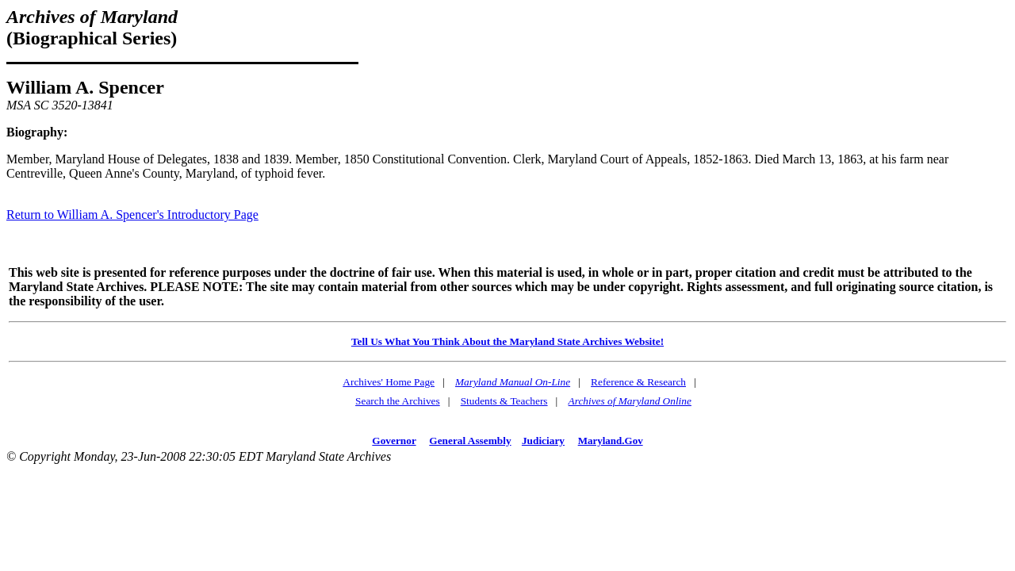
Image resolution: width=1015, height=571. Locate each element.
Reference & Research (638, 382)
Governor (394, 440)
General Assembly (470, 440)
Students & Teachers (504, 401)
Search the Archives (397, 401)
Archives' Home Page (389, 382)
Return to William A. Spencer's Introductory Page (132, 214)
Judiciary (543, 440)
